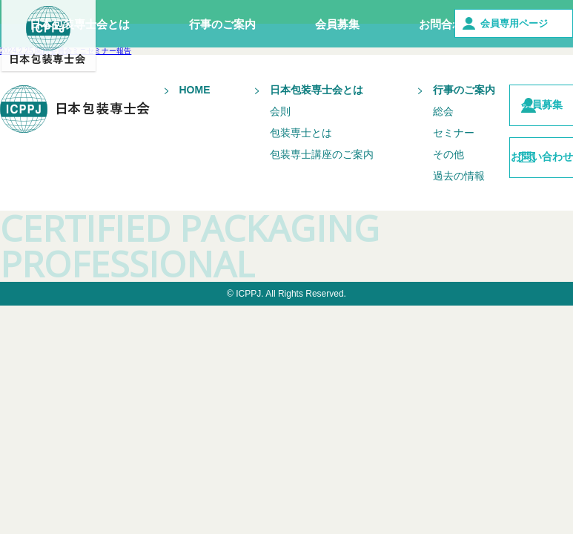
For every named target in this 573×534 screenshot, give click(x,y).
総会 (409, 122)
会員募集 (337, 24)
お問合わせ (446, 24)
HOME (172, 90)
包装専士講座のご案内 (281, 170)
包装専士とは (278, 143)
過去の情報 (425, 186)
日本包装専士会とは (80, 24)
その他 (414, 165)
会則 (257, 122)
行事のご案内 (222, 24)
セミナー (419, 143)
